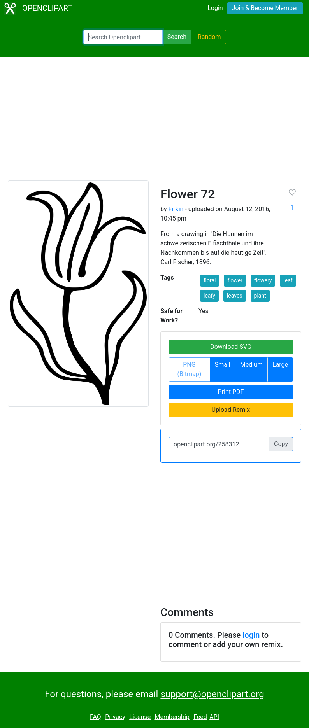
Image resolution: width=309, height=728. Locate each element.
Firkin (175, 209)
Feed (200, 717)
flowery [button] (263, 280)
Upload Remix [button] (231, 409)
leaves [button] (234, 295)
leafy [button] (209, 295)
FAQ (95, 717)
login (251, 635)
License (140, 717)
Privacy (115, 717)
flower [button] (234, 280)
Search (176, 36)
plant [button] (260, 295)
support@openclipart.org (212, 694)
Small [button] (222, 364)
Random (209, 36)
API (214, 717)
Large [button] (280, 364)
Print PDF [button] (231, 392)
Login (215, 8)
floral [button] (210, 280)
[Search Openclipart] (123, 37)
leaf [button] (287, 280)
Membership (171, 717)
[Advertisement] (154, 122)
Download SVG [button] (230, 346)
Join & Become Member (265, 8)
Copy (281, 444)
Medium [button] (251, 364)
